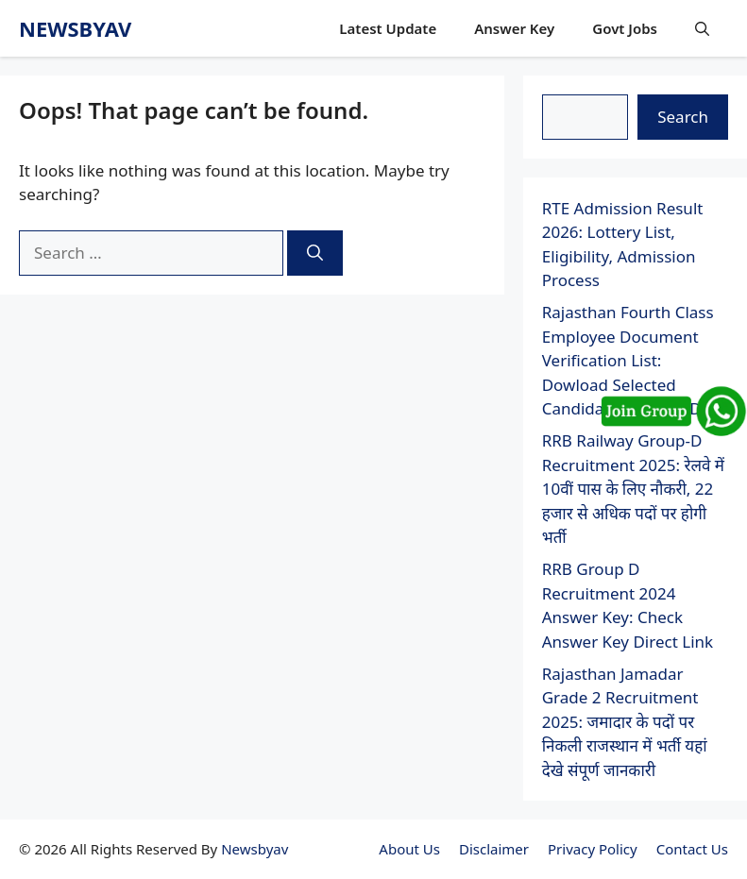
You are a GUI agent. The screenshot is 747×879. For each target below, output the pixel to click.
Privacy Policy (592, 848)
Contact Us (692, 848)
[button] (702, 28)
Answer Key (514, 28)
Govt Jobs (624, 28)
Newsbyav (254, 848)
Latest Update (387, 28)
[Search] (315, 253)
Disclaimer (494, 848)
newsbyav (75, 28)
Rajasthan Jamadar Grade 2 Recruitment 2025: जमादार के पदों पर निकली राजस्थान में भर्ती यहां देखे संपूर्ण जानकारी (624, 722)
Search (682, 116)
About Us (409, 848)
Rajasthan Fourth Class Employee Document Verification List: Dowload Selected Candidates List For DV (628, 360)
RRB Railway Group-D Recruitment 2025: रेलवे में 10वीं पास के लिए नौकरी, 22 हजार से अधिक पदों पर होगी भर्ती (633, 489)
